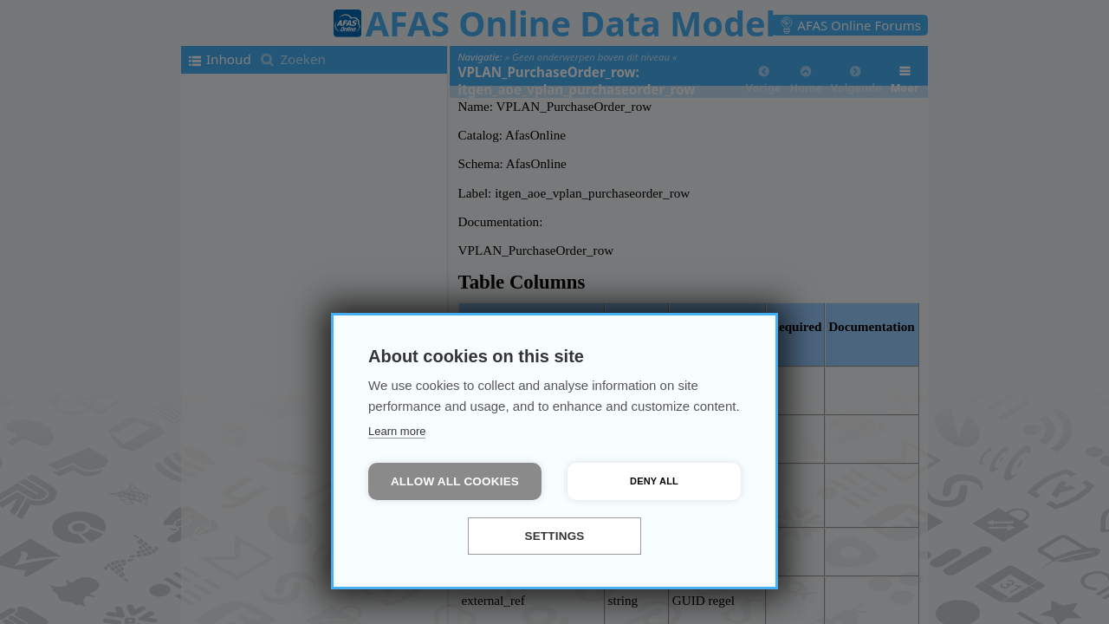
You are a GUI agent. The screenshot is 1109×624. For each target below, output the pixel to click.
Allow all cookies (455, 481)
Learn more (396, 431)
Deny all (654, 481)
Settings (554, 536)
